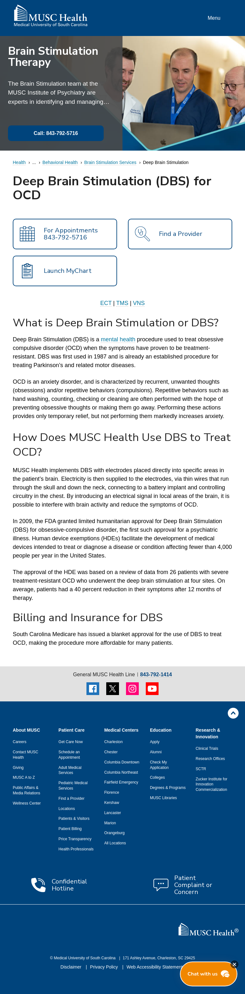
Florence (111, 792)
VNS (139, 303)
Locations (66, 808)
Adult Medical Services (69, 770)
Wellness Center (27, 803)
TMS (122, 303)
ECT (106, 303)
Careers (19, 742)
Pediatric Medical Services (72, 786)
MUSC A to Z (24, 777)
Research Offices (210, 758)
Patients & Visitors (73, 818)
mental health (118, 339)
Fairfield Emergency (121, 782)
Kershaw (111, 802)
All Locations (115, 843)
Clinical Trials (207, 748)
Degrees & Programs (168, 787)
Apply (155, 742)
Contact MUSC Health (25, 755)
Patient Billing (70, 829)
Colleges (157, 777)
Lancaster (112, 813)
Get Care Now (70, 742)
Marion (110, 823)
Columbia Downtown (121, 762)
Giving (18, 767)
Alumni (156, 752)
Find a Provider (71, 798)
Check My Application (159, 765)
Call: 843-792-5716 (56, 133)
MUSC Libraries (163, 798)
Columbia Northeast (121, 772)
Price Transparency (74, 839)
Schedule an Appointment (69, 755)
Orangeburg (114, 833)
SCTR (201, 769)
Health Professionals (75, 849)
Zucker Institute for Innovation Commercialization (211, 784)
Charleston (113, 742)
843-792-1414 (156, 674)
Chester (111, 752)
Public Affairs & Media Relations (26, 790)
